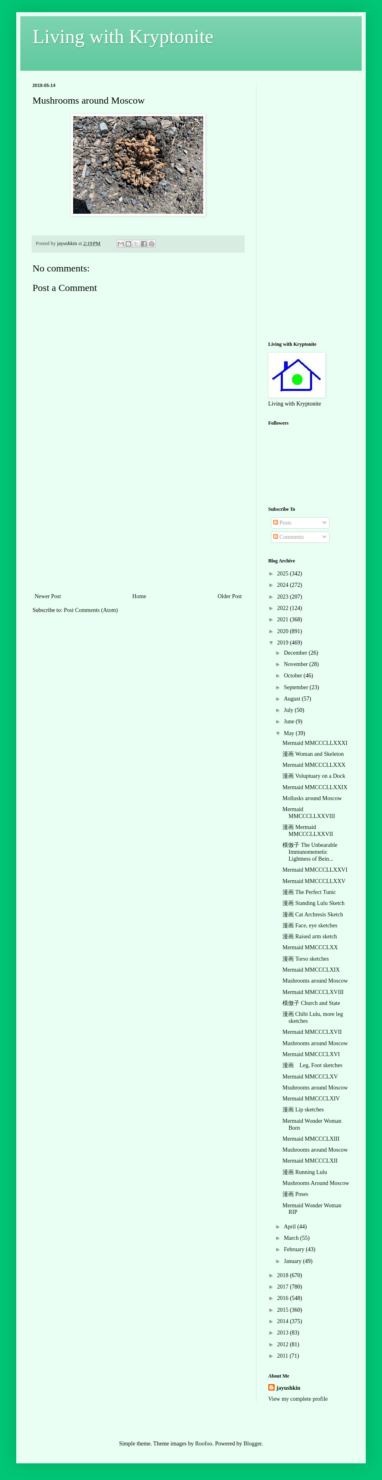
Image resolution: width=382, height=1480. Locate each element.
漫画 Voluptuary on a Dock (313, 776)
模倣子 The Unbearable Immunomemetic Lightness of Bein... (309, 852)
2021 (283, 619)
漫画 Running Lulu (304, 1172)
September (296, 687)
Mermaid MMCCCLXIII (310, 1139)
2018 (283, 1275)
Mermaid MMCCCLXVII (312, 1032)
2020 (283, 631)
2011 (283, 1356)
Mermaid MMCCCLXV (310, 1077)
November (296, 664)
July (289, 710)
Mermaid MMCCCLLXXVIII (308, 812)
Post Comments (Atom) (91, 610)
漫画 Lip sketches (303, 1110)
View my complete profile (298, 1399)
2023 (283, 597)
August (293, 699)
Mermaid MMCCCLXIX (311, 970)
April (290, 1227)
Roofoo (203, 1444)
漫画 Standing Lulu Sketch (313, 903)
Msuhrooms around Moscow (315, 1088)
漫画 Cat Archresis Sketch (312, 914)
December (296, 653)
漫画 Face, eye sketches (309, 925)
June (289, 721)
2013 (283, 1333)
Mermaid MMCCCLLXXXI (314, 743)
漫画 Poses (295, 1194)
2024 (283, 585)
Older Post (230, 596)
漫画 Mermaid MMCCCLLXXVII (307, 830)
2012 (283, 1344)
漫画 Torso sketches (305, 959)
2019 (283, 643)
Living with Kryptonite (123, 36)
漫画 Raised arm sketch (309, 936)
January (293, 1261)
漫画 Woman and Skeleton (313, 754)
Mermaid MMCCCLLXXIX (314, 787)
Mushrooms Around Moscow (315, 1183)
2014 (283, 1321)
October (294, 676)
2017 (283, 1287)
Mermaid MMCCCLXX (310, 947)
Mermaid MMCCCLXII (310, 1161)
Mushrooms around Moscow (315, 981)
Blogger (252, 1444)
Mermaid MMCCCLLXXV (313, 881)
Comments (288, 537)
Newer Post (48, 596)
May (289, 733)
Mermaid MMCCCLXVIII (313, 992)
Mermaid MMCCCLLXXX (313, 765)
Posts (282, 523)
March (292, 1238)
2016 (283, 1298)
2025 (283, 574)
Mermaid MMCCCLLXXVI (314, 870)
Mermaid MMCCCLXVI (311, 1054)
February (295, 1249)
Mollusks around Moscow (312, 798)
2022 (283, 608)
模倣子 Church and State (311, 1003)
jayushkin (288, 1388)
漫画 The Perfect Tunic (309, 892)
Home (139, 596)
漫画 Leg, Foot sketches (312, 1065)
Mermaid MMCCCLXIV (311, 1099)
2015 (283, 1310)
